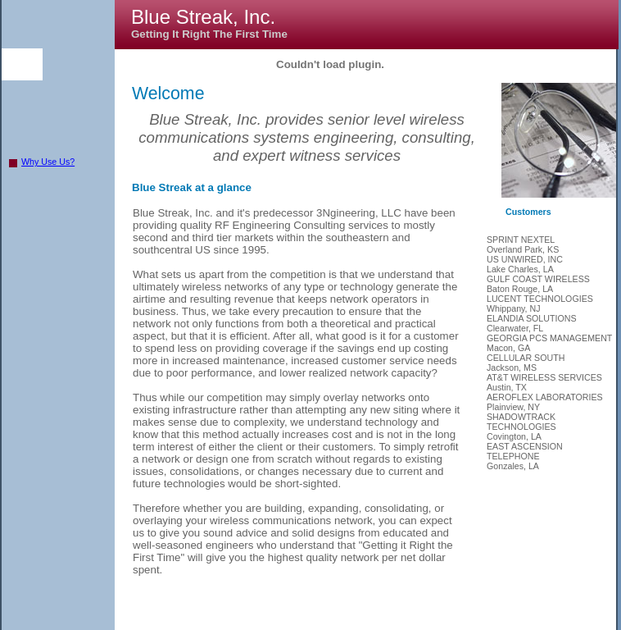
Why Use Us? (48, 162)
